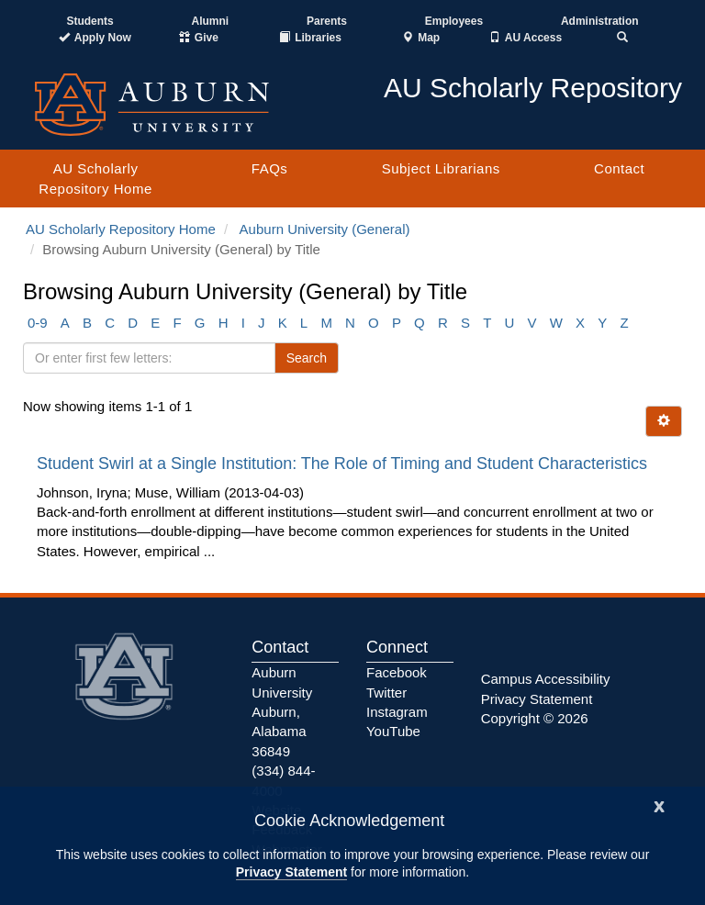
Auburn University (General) (325, 229)
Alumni (210, 21)
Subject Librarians (441, 168)
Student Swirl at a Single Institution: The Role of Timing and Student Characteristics (344, 463)
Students (89, 21)
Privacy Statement (291, 872)
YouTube (393, 731)
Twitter (386, 692)
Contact (619, 168)
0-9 (38, 322)
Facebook (396, 672)
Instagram (397, 712)
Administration (600, 21)
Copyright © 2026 (534, 718)
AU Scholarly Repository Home (95, 178)
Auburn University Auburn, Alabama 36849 (282, 712)
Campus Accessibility (545, 679)
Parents (327, 21)
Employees (454, 21)
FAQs (270, 168)
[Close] (659, 804)
